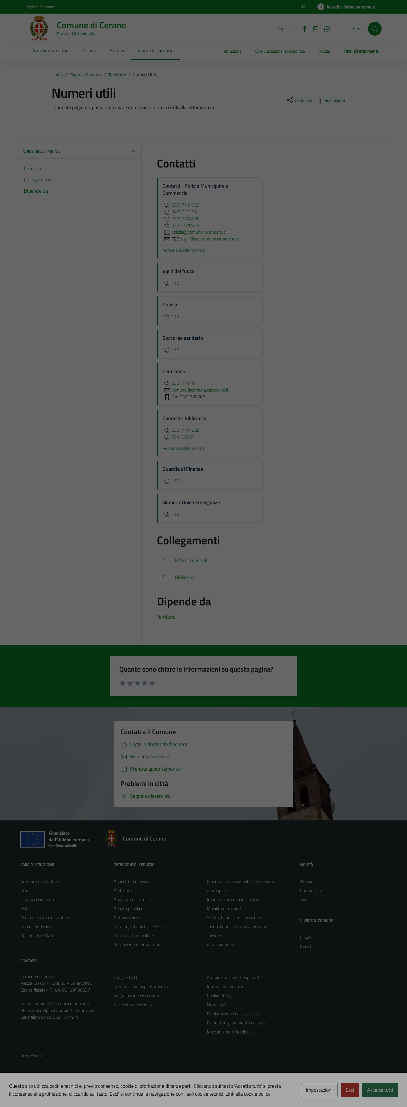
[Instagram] (313, 28)
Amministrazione (50, 50)
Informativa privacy (225, 986)
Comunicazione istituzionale (280, 51)
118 (171, 349)
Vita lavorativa (220, 944)
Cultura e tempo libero (134, 935)
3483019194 (180, 211)
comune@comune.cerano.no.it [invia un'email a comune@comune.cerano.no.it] (196, 389)
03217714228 (181, 430)
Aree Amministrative (39, 881)
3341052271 (180, 436)
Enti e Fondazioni (36, 926)
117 (171, 480)
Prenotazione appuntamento (141, 986)
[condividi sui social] (299, 100)
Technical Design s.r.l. (58, 1090)
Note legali (217, 1004)
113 (171, 316)
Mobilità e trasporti (224, 908)
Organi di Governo (37, 899)
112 (171, 514)
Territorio (166, 617)
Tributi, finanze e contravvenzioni (237, 926)
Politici (26, 908)
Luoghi (306, 937)
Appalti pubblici (128, 908)
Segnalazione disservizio (136, 995)
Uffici (25, 890)
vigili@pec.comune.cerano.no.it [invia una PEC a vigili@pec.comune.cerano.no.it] (210, 238)
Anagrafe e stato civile (135, 899)
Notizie (306, 881)
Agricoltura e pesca (131, 881)
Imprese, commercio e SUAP (233, 899)
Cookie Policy (219, 995)
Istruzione (233, 51)
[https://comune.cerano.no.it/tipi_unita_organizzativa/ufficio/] (266, 560)
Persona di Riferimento (184, 250)
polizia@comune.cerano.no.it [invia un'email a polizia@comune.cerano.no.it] (194, 232)
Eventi (306, 946)
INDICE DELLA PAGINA (79, 151)
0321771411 (180, 383)
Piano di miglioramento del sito (236, 1022)
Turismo (214, 935)
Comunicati (310, 890)
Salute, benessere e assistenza (236, 917)
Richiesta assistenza (133, 1004)
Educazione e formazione (137, 944)
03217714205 (181, 218)
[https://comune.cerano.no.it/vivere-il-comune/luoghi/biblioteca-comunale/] (266, 577)
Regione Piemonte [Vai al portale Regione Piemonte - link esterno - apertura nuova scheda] (40, 7)
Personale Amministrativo (44, 917)
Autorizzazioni (127, 917)
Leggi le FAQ (125, 977)
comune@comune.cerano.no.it (61, 1003)
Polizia (324, 51)
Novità (89, 50)
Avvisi (305, 899)
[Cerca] (375, 28)
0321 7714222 (182, 225)
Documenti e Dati (36, 935)
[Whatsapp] (324, 28)
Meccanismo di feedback (230, 1031)
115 (171, 283)
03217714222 (181, 204)
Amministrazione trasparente (234, 977)
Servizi (117, 50)
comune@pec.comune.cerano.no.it (62, 1010)
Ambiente (123, 890)
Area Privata (32, 1055)
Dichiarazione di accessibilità (233, 1013)
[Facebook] (302, 28)
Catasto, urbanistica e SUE (138, 926)
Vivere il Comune (156, 50)
